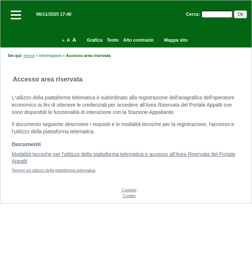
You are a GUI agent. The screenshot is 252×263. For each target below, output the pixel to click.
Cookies (129, 190)
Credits (129, 196)
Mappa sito (176, 40)
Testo (113, 40)
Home (29, 55)
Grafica (94, 40)
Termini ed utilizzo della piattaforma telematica (53, 170)
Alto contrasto (138, 40)
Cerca (192, 14)
